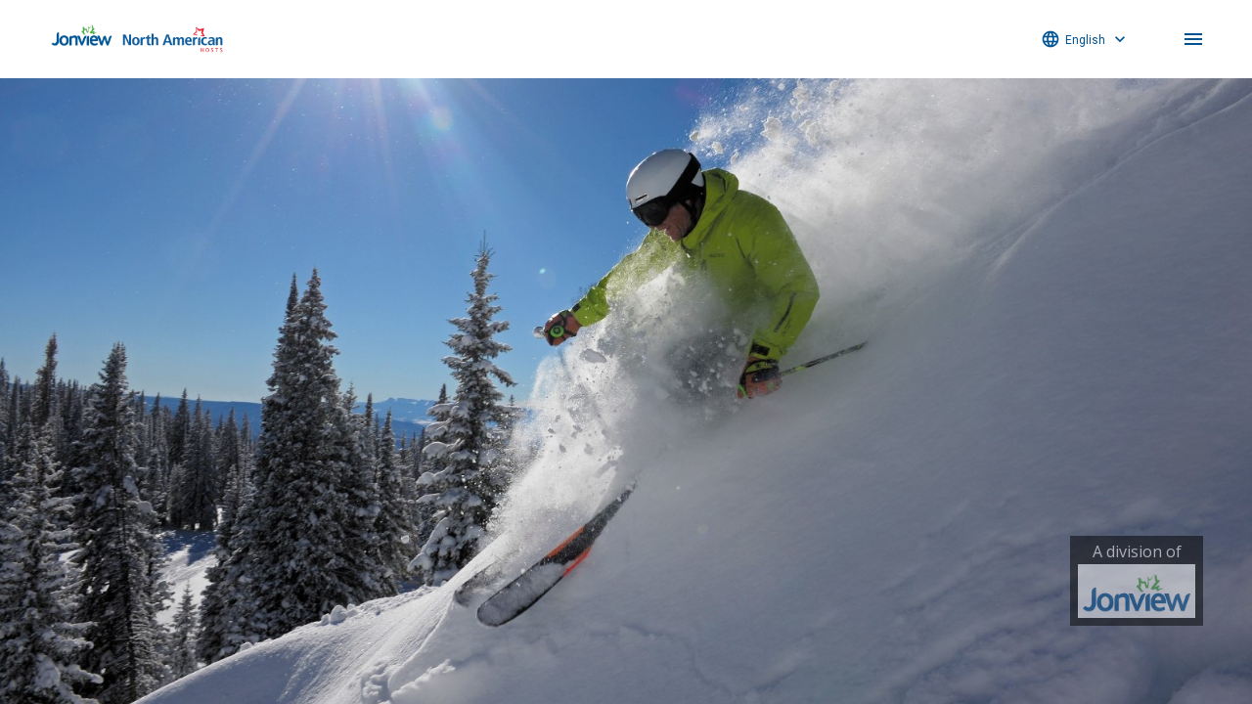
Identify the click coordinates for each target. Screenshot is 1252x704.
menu (1193, 39)
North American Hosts (137, 39)
